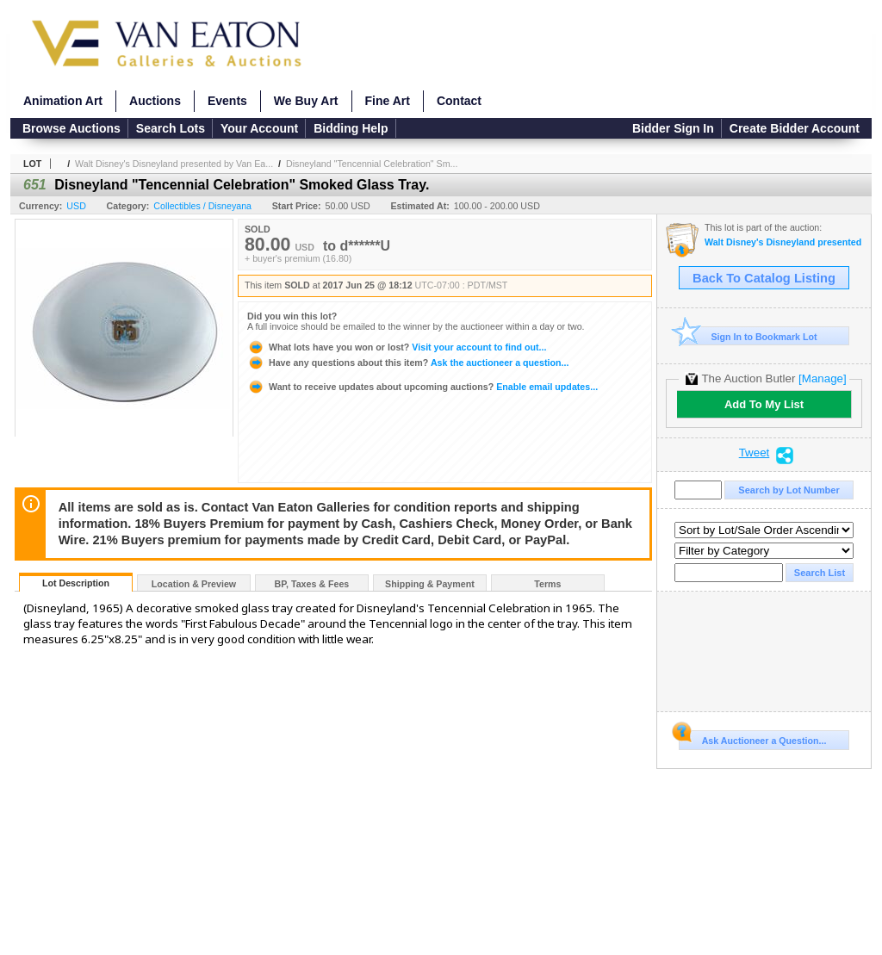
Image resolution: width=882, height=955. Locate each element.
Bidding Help (351, 128)
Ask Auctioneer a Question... (752, 738)
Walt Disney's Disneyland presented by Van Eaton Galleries (783, 242)
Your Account (259, 128)
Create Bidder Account (795, 128)
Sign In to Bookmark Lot (748, 336)
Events (227, 101)
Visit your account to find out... (396, 347)
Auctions (155, 101)
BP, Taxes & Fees (312, 584)
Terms (547, 584)
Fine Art (387, 101)
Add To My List (764, 404)
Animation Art (62, 101)
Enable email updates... (422, 386)
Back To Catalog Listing (764, 278)
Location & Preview (194, 584)
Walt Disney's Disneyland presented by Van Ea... (174, 163)
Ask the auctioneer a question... (407, 362)
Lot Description (75, 583)
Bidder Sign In (673, 128)
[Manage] (822, 378)
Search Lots (170, 128)
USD (76, 206)
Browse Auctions (71, 128)
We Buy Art (306, 101)
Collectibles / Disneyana (202, 206)
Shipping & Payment (430, 584)
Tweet (754, 453)
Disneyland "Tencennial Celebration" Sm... (371, 163)
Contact (459, 101)
